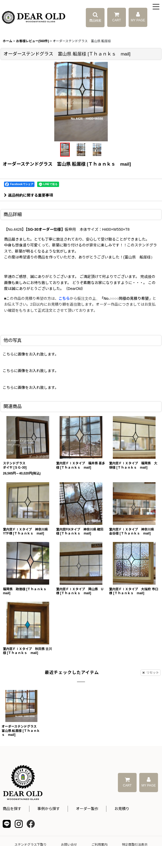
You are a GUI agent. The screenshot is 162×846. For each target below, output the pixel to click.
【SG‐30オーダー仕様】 (45, 229)
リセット (150, 672)
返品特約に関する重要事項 (28, 195)
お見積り (121, 809)
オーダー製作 (87, 809)
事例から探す (48, 809)
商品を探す (12, 809)
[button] (156, 7)
